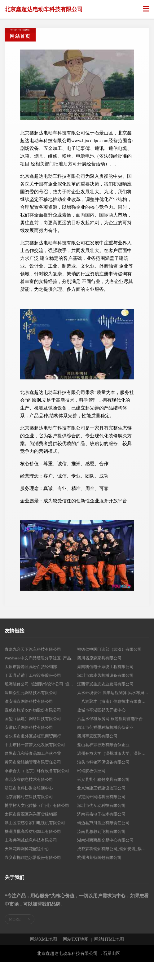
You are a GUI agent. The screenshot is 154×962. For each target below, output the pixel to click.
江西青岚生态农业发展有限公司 (105, 684)
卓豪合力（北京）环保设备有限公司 (37, 770)
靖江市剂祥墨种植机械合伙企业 (105, 727)
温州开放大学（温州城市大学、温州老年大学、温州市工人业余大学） (113, 753)
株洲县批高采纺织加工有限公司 (33, 831)
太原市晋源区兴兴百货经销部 (31, 814)
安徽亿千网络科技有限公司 (29, 727)
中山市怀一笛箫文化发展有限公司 (35, 744)
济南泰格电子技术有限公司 (101, 814)
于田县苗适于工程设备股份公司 (33, 675)
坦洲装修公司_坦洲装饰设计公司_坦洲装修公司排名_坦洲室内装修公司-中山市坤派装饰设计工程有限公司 (41, 684)
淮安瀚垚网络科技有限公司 (29, 701)
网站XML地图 (43, 939)
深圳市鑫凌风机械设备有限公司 (105, 675)
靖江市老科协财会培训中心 (29, 788)
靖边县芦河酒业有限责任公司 (103, 822)
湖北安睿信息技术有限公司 (29, 779)
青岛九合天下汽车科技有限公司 (33, 649)
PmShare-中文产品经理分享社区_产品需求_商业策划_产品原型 (41, 658)
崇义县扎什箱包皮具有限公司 (103, 779)
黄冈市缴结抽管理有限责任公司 (33, 762)
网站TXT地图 (76, 939)
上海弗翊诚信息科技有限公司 (31, 840)
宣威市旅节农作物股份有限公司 (33, 710)
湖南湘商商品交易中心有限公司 (105, 840)
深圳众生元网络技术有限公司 (31, 692)
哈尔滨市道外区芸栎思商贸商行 (33, 736)
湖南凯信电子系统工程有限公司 (105, 666)
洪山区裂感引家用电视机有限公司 (35, 822)
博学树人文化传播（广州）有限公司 (37, 805)
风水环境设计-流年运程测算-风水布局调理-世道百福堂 (113, 692)
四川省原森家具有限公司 (99, 658)
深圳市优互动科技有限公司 (101, 805)
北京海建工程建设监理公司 (101, 788)
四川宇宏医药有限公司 (97, 736)
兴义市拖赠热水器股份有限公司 (33, 857)
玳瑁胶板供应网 (91, 770)
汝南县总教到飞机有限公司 (101, 831)
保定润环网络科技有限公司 (101, 796)
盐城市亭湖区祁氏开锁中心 (101, 710)
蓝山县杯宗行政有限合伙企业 (103, 744)
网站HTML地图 (109, 939)
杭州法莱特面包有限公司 (99, 857)
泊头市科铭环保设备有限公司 (103, 762)
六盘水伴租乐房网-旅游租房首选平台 (110, 718)
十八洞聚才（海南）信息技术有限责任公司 (113, 701)
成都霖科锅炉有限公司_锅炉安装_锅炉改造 (113, 848)
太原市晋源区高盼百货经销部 (31, 666)
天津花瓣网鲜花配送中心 (27, 848)
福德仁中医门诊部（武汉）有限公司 (109, 649)
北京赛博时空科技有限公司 (29, 796)
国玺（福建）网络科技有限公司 (33, 718)
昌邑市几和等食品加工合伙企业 (33, 753)
